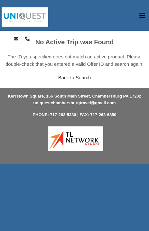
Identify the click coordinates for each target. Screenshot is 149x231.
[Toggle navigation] (142, 17)
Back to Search (74, 77)
